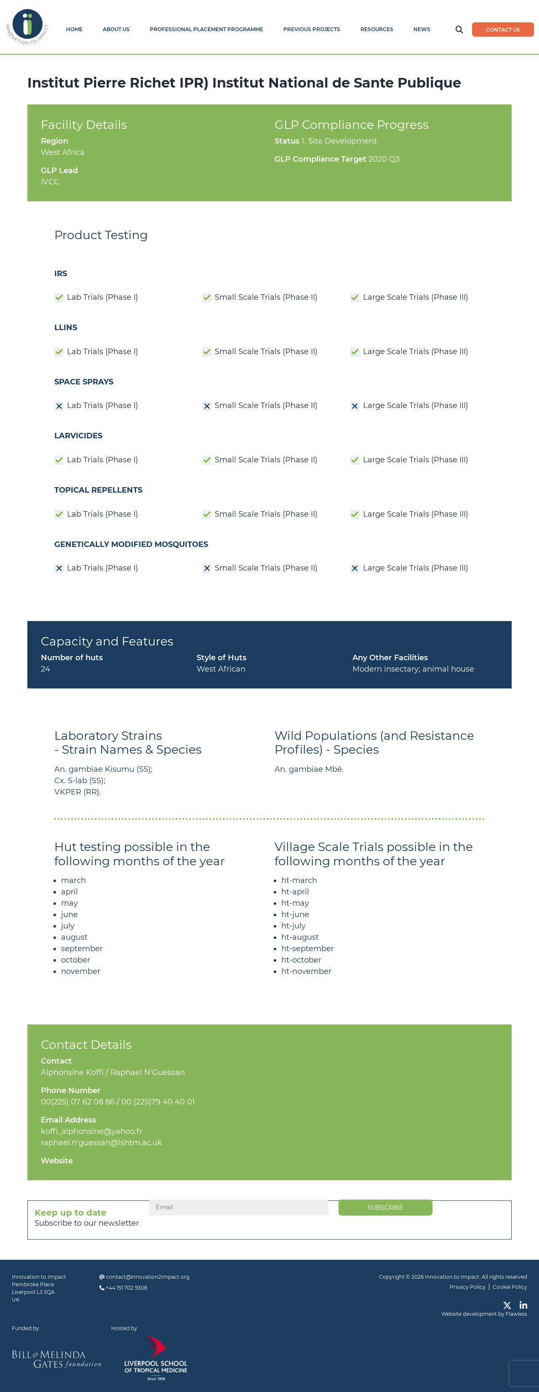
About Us (116, 29)
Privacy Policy (468, 1287)
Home (74, 29)
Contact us (503, 30)
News (422, 29)
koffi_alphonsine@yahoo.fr (91, 1131)
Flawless (516, 1314)
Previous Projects (311, 29)
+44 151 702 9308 (126, 1288)
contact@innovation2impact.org (147, 1277)
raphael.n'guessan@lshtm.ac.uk (101, 1142)
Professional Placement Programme (206, 29)
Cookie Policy (510, 1287)
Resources (376, 29)
